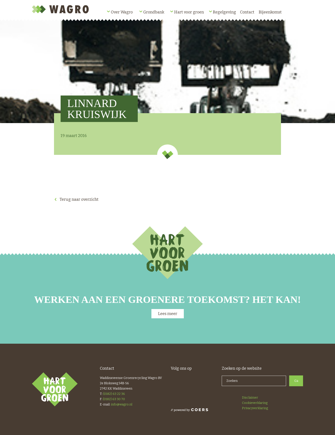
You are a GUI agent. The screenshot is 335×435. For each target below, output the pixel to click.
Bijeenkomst (270, 12)
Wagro (61, 9)
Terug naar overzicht (79, 199)
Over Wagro (122, 12)
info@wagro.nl (121, 404)
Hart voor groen (189, 12)
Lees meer (167, 313)
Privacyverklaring (255, 408)
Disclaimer (250, 397)
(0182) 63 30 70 (114, 399)
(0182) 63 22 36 (114, 394)
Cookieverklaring (255, 403)
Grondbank (153, 12)
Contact (247, 12)
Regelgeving (224, 12)
